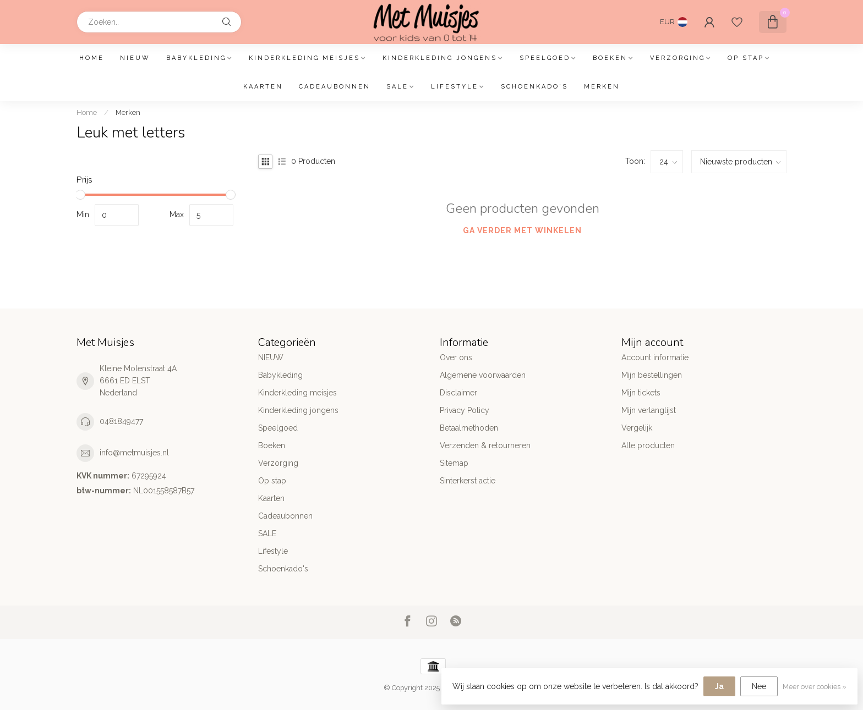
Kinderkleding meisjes (304, 58)
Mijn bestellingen (651, 375)
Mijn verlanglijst (648, 410)
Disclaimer (458, 392)
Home (91, 58)
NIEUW (135, 58)
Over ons (456, 357)
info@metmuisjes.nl (134, 452)
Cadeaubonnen (334, 86)
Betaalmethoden (469, 427)
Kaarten (263, 86)
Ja (719, 686)
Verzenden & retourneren (485, 445)
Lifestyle (454, 86)
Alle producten (648, 445)
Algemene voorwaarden (483, 375)
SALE (397, 86)
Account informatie (655, 357)
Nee (759, 686)
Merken (602, 86)
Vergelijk (636, 427)
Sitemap (454, 463)
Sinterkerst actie (467, 480)
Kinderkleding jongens (440, 58)
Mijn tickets (640, 392)
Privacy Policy (464, 410)
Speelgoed (545, 58)
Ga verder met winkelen (522, 230)
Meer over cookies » (814, 687)
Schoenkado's (534, 86)
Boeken (610, 58)
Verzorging (677, 58)
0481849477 (121, 421)
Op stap (746, 58)
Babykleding (196, 58)
